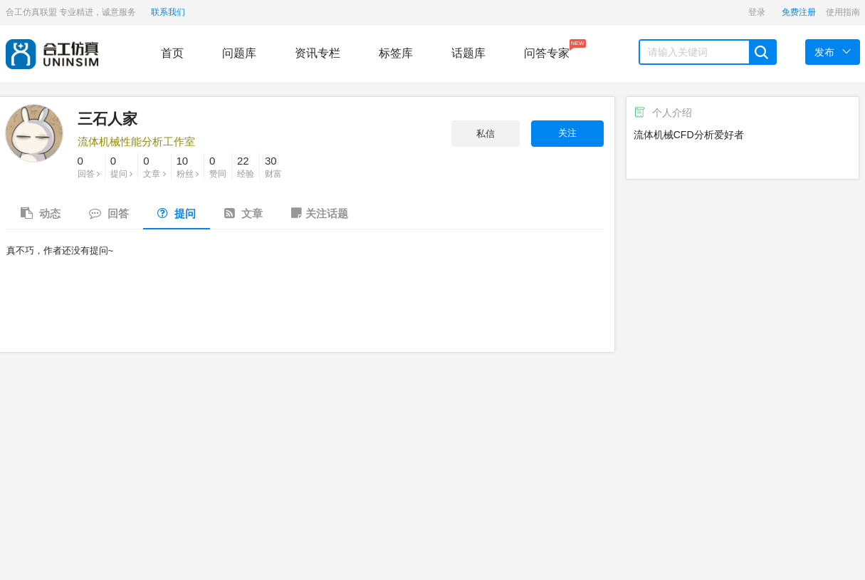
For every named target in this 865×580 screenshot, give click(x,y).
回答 (89, 166)
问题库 (239, 53)
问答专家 (547, 49)
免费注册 (799, 12)
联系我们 (168, 12)
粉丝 (188, 166)
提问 (121, 166)
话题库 (468, 53)
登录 (756, 12)
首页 (172, 53)
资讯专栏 (317, 53)
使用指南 (843, 12)
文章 (154, 166)
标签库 (396, 53)
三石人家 (107, 118)
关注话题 (319, 213)
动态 (41, 213)
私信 (485, 133)
